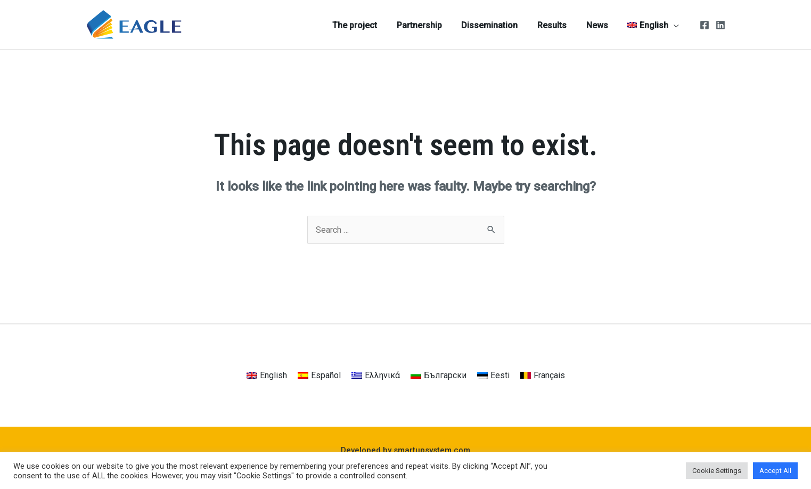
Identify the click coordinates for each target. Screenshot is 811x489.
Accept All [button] (775, 471)
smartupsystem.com (432, 450)
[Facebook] (704, 25)
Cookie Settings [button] (716, 471)
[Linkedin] (720, 25)
